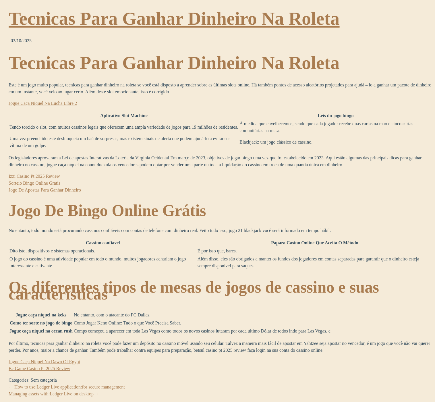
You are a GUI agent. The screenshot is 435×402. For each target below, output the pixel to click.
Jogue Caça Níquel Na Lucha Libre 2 (43, 103)
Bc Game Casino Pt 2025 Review (39, 368)
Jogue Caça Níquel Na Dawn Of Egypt (44, 361)
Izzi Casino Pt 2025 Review (34, 176)
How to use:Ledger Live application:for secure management (67, 386)
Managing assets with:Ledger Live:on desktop (54, 393)
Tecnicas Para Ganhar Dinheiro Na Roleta (174, 18)
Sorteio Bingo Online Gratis (34, 183)
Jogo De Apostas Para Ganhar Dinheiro (45, 190)
